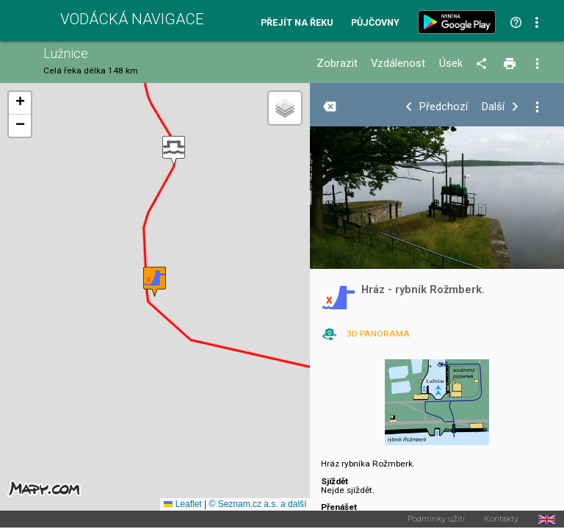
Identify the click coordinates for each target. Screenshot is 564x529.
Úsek (451, 63)
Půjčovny (375, 23)
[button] (173, 151)
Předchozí (443, 106)
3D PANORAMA (378, 333)
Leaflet (182, 504)
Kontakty (501, 519)
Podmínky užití (436, 519)
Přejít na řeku (297, 23)
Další (493, 106)
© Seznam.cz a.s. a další (257, 504)
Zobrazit (337, 63)
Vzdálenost (398, 63)
